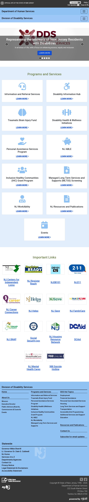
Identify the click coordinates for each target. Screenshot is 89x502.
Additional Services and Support (72, 415)
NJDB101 (55, 282)
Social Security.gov (33, 339)
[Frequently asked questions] (86, 2)
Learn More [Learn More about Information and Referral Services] (22, 99)
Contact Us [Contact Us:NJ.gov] (6, 462)
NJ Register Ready (33, 282)
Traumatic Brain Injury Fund (41, 398)
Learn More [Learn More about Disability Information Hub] (66, 99)
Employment (65, 395)
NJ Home (6, 454)
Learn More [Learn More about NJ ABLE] (66, 156)
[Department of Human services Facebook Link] (85, 480)
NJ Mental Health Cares (33, 368)
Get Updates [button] (73, 5)
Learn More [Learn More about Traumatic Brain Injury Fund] (22, 127)
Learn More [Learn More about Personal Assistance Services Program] (22, 156)
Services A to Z (8, 457)
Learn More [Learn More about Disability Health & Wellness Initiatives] (66, 127)
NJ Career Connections (11, 311)
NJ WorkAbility (36, 420)
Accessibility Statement (12, 471)
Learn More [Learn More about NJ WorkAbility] (22, 211)
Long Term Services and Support (72, 406)
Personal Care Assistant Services (73, 401)
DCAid (77, 339)
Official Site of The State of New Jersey (17, 3)
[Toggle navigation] (84, 11)
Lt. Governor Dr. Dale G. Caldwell (15, 451)
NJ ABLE (34, 417)
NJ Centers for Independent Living (11, 282)
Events (4, 412)
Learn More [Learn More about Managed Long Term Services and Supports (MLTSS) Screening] (66, 185)
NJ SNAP (11, 339)
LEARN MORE (44, 53)
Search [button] (85, 5)
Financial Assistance (68, 398)
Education (64, 417)
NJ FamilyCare (77, 310)
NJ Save (55, 310)
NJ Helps (33, 310)
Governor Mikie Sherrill (11, 449)
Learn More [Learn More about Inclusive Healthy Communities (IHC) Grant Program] (22, 185)
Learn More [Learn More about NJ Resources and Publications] (66, 211)
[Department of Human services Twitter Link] (81, 480)
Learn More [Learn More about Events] (44, 237)
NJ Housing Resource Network (55, 339)
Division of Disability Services (17, 18)
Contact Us (65, 431)
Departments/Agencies (11, 460)
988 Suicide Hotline (55, 368)
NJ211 (77, 282)
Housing (63, 404)
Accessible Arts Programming (71, 412)
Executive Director (9, 404)
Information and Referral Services (44, 395)
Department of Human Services (18, 11)
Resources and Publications (72, 425)
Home (4, 392)
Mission (5, 401)
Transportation (66, 409)
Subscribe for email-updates (72, 437)
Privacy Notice (8, 465)
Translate (75, 2)
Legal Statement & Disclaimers (15, 468)
